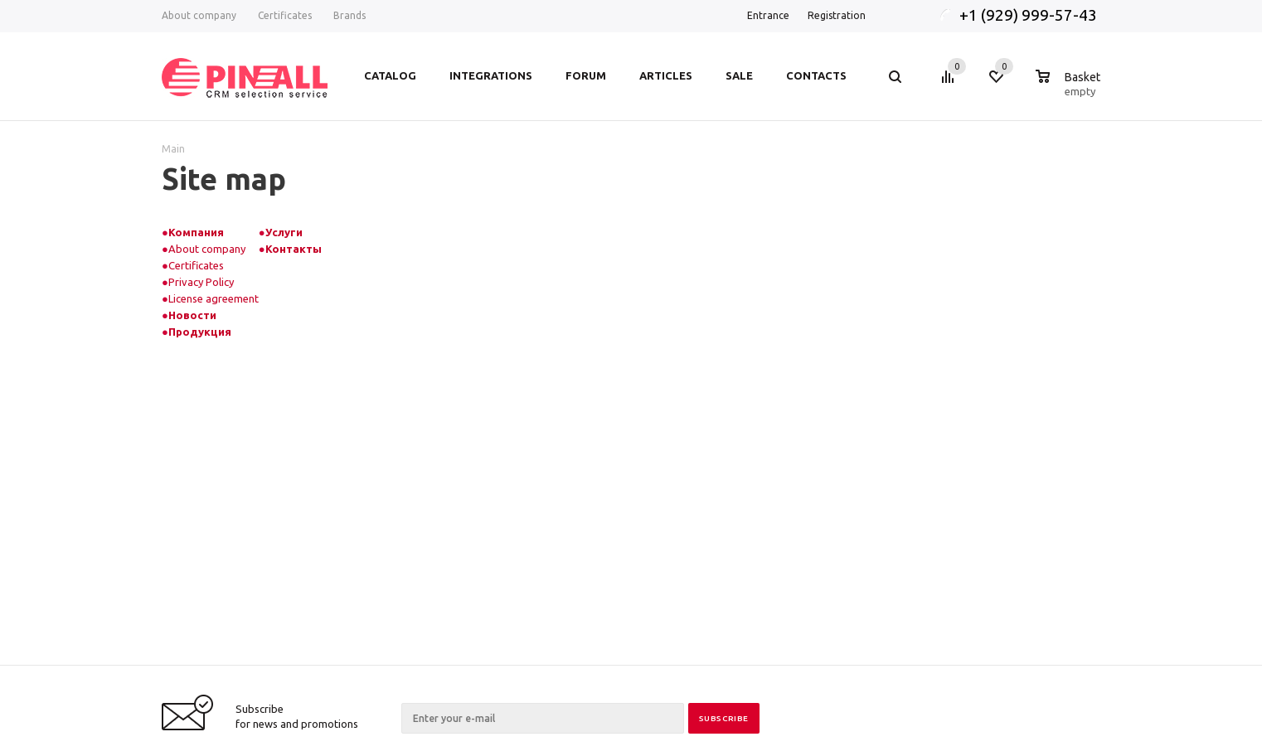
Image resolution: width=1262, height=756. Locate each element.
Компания (196, 232)
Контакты (293, 248)
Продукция (199, 331)
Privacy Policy (201, 282)
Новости (192, 315)
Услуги (284, 232)
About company (206, 248)
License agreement (213, 298)
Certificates (196, 265)
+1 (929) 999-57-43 (1029, 15)
